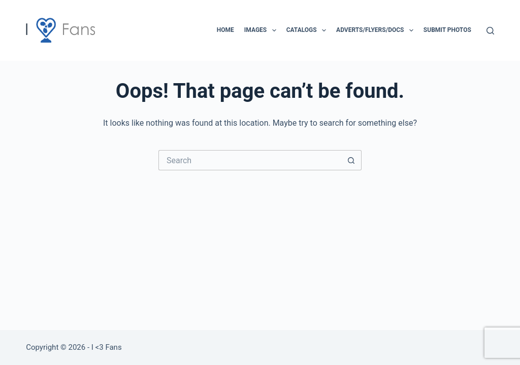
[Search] (490, 30)
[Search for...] (249, 160)
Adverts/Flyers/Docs (376, 30)
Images (262, 30)
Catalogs (308, 30)
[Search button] (351, 160)
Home (225, 29)
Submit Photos (447, 29)
